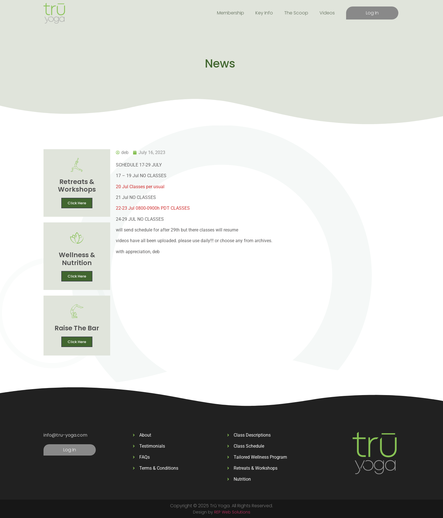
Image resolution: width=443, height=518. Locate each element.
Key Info (264, 13)
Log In (372, 13)
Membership (230, 13)
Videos (327, 13)
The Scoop (296, 13)
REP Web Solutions (232, 512)
